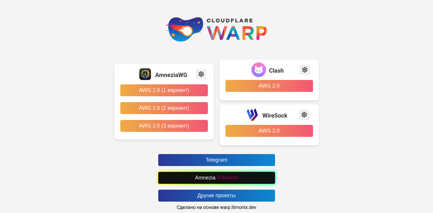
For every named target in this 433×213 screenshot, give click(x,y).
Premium (227, 178)
